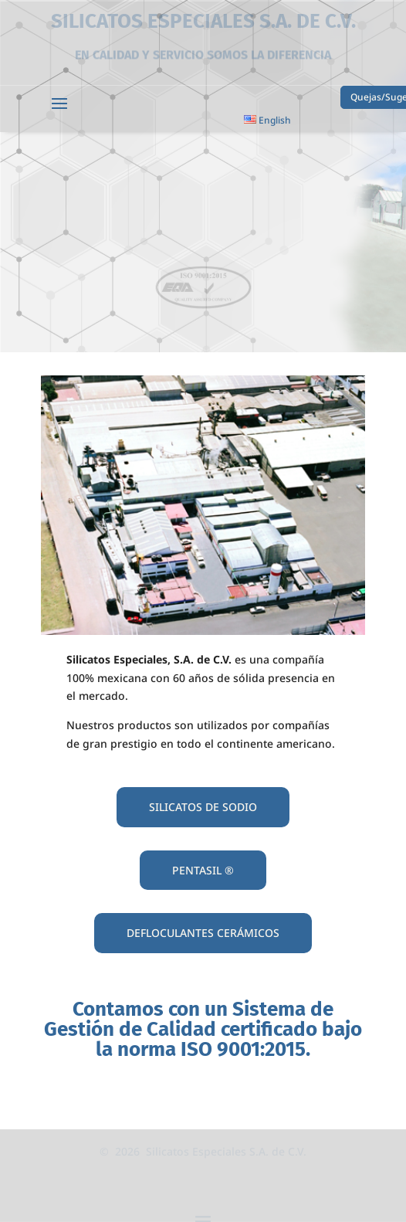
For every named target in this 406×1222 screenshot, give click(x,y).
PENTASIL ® (203, 870)
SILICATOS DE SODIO (203, 806)
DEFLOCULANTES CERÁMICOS (203, 932)
